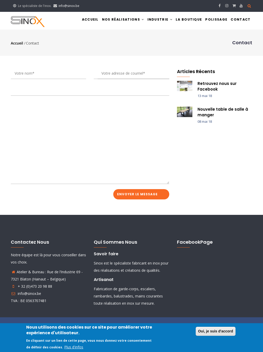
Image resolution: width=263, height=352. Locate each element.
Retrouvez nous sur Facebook (217, 87)
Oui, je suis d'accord (215, 331)
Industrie (151, 21)
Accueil (76, 21)
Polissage (213, 21)
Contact (240, 21)
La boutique (183, 21)
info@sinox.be (69, 6)
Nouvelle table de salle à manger (223, 113)
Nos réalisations (111, 21)
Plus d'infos (73, 347)
